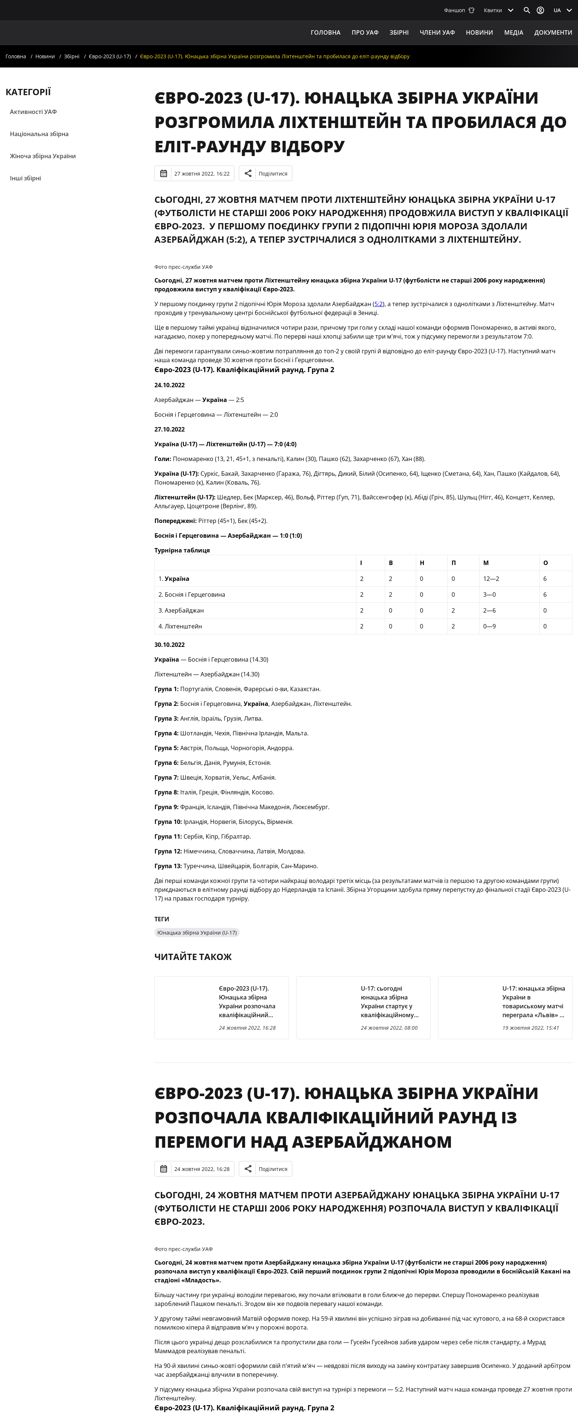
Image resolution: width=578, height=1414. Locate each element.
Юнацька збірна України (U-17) (197, 932)
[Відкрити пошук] (527, 10)
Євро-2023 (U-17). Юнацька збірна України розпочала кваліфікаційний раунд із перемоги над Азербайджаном (346, 1117)
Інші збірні (25, 178)
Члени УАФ (437, 32)
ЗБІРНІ (399, 32)
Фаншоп (459, 10)
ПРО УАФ (365, 32)
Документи (553, 32)
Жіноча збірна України (43, 156)
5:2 (379, 304)
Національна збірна (39, 134)
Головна (326, 32)
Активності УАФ (33, 112)
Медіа (513, 32)
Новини (479, 32)
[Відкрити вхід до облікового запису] (540, 10)
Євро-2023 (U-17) (110, 56)
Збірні (72, 56)
